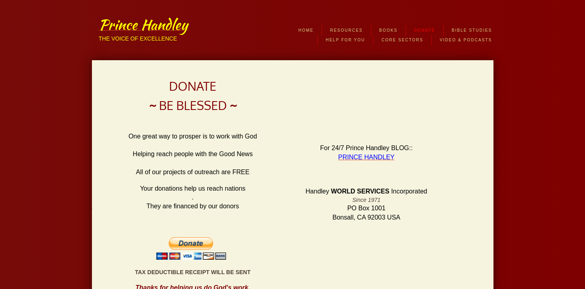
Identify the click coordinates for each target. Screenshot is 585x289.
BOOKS (388, 30)
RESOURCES (346, 30)
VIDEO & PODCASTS (466, 40)
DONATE (424, 30)
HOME (306, 30)
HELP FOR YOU (345, 40)
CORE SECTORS (402, 40)
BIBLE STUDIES (472, 30)
